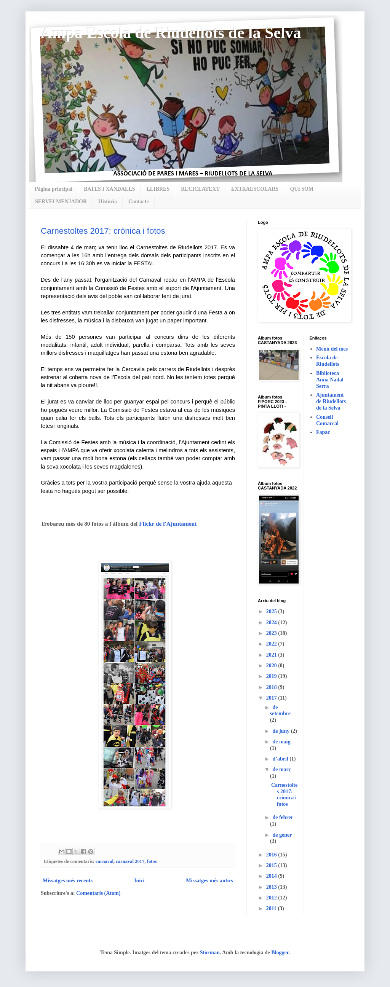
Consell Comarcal (327, 420)
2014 (272, 876)
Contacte (138, 201)
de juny (281, 731)
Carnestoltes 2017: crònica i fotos (103, 231)
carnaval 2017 (130, 861)
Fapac (323, 432)
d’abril (280, 759)
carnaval (104, 861)
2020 (272, 665)
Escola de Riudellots (327, 361)
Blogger (279, 952)
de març (281, 769)
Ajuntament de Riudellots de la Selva (331, 401)
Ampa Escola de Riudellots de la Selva (171, 32)
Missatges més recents (68, 880)
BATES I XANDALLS (109, 189)
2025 (272, 611)
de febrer (282, 817)
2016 (272, 855)
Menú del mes (332, 349)
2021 (272, 655)
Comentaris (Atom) (98, 893)
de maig (281, 742)
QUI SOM (301, 189)
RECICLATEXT (200, 189)
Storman (210, 952)
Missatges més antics (209, 880)
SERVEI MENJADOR (61, 201)
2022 (272, 644)
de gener (282, 835)
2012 (272, 898)
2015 (272, 865)
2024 (272, 622)
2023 (272, 633)
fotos (152, 861)
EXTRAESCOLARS (254, 189)
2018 (272, 687)
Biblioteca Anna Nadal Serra (330, 379)
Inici (139, 880)
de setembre (280, 711)
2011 (272, 908)
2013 (272, 887)
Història (107, 201)
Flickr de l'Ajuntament (168, 523)
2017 (272, 698)
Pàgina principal (53, 189)
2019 (272, 676)
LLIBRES (158, 189)
